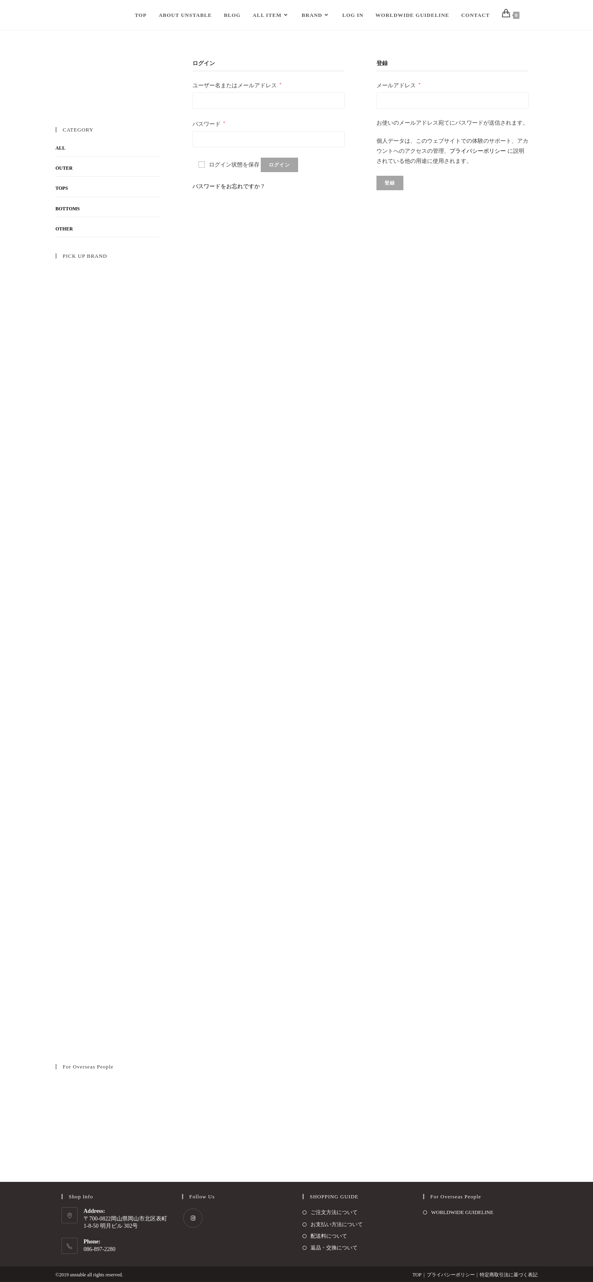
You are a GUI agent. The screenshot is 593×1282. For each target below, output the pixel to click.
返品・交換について (334, 1248)
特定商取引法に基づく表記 (509, 1275)
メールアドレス (398, 85)
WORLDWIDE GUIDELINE (462, 1212)
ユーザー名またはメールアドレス (237, 85)
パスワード (208, 124)
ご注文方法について (334, 1212)
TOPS (61, 188)
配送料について (329, 1236)
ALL (60, 148)
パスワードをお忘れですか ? (228, 186)
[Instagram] (192, 1218)
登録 (389, 183)
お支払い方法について (337, 1224)
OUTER (64, 168)
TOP (417, 1275)
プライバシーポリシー (478, 151)
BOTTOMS (67, 209)
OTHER (64, 229)
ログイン (279, 165)
